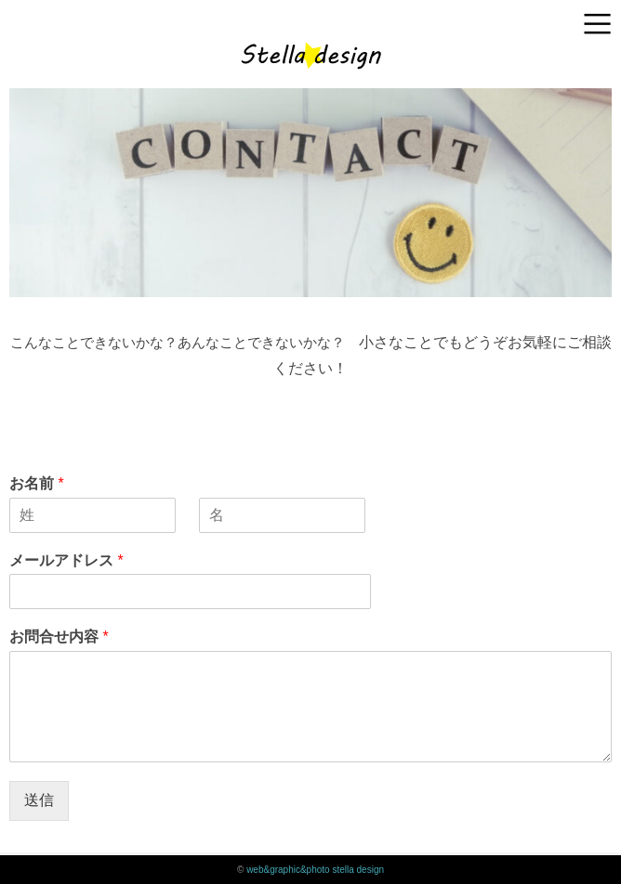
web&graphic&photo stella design (315, 869)
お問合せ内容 (59, 636)
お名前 (36, 483)
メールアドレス (66, 560)
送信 (39, 800)
